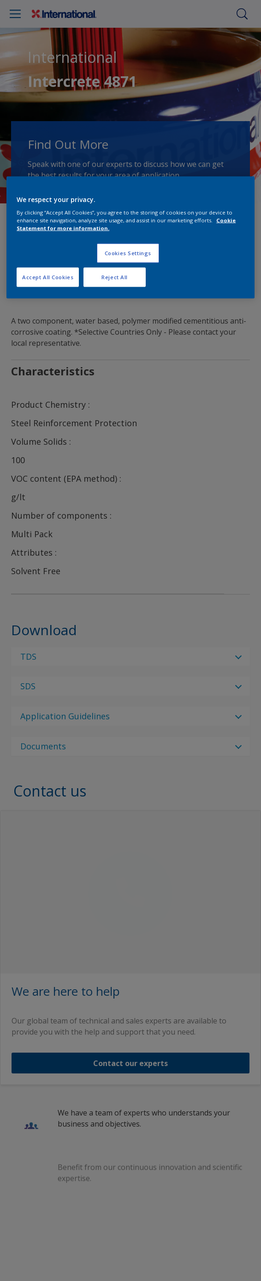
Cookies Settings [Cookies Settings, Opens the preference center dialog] (128, 253)
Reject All (114, 277)
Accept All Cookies (47, 277)
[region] (130, 237)
